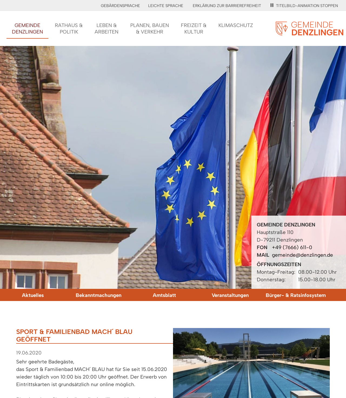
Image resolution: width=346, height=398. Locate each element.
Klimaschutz (235, 25)
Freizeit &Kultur (194, 28)
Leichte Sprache (165, 5)
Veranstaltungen (230, 295)
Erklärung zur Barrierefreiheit (227, 5)
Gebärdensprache (120, 5)
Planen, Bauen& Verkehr (149, 28)
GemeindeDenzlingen (27, 28)
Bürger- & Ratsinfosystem (296, 295)
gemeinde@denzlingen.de (302, 255)
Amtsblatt (164, 295)
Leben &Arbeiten (106, 28)
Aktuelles (33, 295)
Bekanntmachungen (98, 295)
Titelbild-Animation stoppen (304, 5)
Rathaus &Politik (69, 28)
